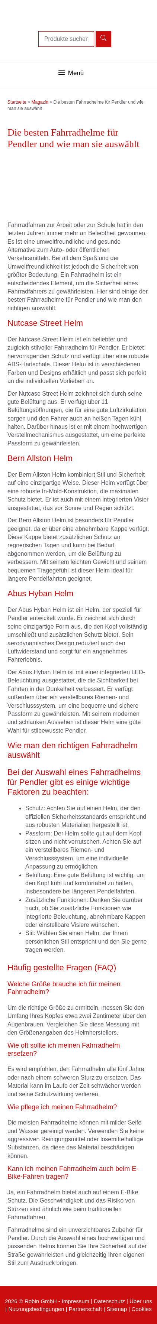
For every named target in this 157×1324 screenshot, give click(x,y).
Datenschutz (109, 1301)
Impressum (75, 1301)
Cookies (141, 1309)
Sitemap (116, 1309)
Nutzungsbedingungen (36, 1309)
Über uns (140, 1301)
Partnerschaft (85, 1309)
